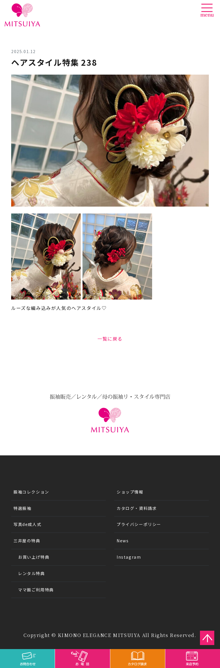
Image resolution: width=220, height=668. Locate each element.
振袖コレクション (31, 492)
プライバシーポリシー (139, 524)
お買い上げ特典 (33, 557)
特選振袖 (22, 508)
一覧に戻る (110, 338)
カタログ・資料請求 (137, 508)
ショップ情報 (130, 492)
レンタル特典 (31, 573)
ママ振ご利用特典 (36, 590)
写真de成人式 (27, 524)
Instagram (129, 557)
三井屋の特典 (26, 540)
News (123, 540)
